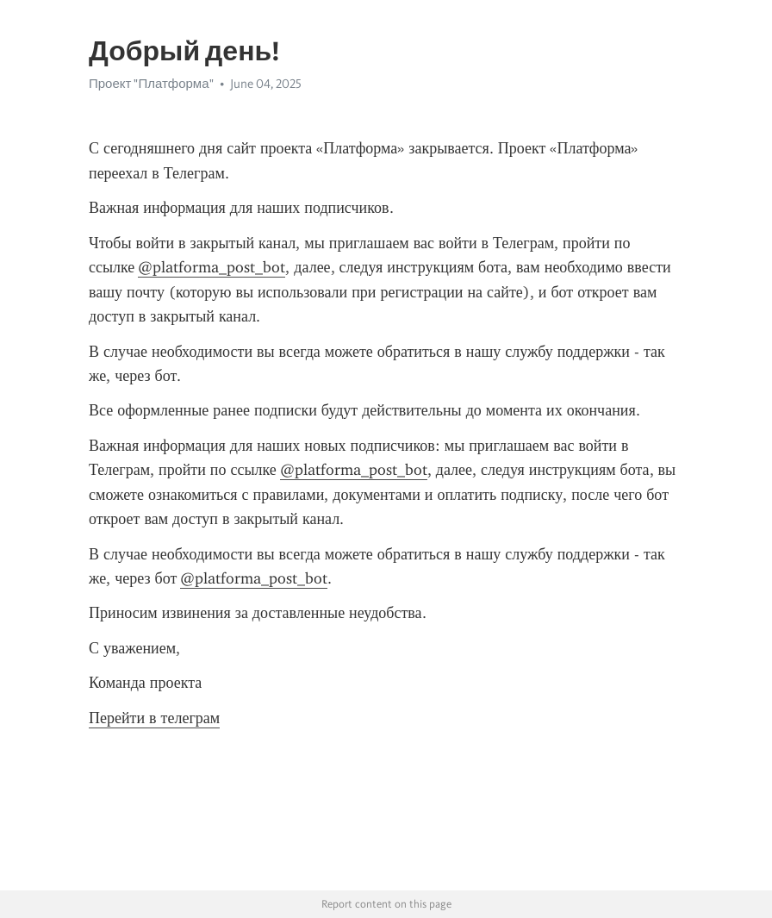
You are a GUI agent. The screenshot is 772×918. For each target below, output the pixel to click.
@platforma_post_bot (211, 267)
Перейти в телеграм (154, 718)
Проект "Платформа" (151, 83)
